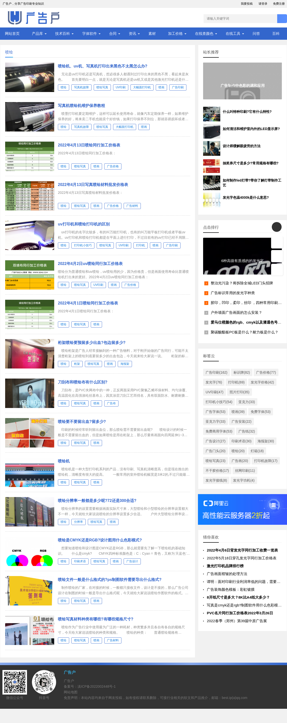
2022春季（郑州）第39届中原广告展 (237, 621)
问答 (256, 33)
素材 (152, 33)
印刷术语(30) (241, 441)
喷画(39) (238, 412)
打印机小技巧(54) (219, 402)
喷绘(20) (238, 451)
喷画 (161, 87)
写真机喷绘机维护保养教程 (81, 106)
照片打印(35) (239, 392)
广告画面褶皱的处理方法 (227, 574)
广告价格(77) (266, 372)
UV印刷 (121, 87)
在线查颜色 (204, 33)
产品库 (37, 33)
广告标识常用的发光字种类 (233, 293)
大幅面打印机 (142, 87)
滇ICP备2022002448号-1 (97, 686)
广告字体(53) (215, 412)
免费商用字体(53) (219, 431)
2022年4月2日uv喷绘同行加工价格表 (90, 264)
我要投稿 (247, 3)
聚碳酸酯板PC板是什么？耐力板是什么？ (244, 332)
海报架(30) (266, 441)
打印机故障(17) (265, 461)
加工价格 (175, 33)
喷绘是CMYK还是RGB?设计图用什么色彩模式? (100, 540)
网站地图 (71, 692)
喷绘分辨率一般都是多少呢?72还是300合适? (97, 501)
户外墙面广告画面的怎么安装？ (236, 312)
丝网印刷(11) (245, 471)
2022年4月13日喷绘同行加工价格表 (89, 145)
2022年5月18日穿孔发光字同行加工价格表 (241, 558)
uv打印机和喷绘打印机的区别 (84, 224)
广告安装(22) (241, 421)
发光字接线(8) (216, 480)
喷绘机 (64, 461)
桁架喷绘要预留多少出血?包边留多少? (92, 343)
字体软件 (89, 33)
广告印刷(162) (216, 372)
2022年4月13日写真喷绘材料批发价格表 (93, 185)
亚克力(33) (246, 402)
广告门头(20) (215, 451)
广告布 (111, 403)
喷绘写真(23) (215, 461)
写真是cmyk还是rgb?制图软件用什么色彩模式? (245, 605)
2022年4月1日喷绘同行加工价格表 (88, 303)
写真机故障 (81, 87)
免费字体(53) (261, 412)
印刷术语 (80, 561)
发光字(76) (214, 382)
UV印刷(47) (214, 392)
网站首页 (12, 33)
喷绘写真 (102, 87)
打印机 (140, 245)
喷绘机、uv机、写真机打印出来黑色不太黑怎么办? (102, 66)
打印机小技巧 (83, 245)
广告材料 (132, 206)
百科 (276, 33)
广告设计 (132, 561)
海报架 (124, 364)
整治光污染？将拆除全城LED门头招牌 (242, 283)
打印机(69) (236, 382)
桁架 (77, 364)
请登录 (263, 3)
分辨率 (78, 522)
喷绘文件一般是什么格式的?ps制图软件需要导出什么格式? (109, 580)
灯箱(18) (257, 451)
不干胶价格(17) (217, 471)
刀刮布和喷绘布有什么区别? (82, 382)
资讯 (132, 33)
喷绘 (63, 87)
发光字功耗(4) (243, 480)
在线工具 (233, 33)
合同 (113, 33)
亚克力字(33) (215, 421)
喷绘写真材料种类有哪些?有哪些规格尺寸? (95, 619)
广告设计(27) (215, 441)
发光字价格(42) (262, 382)
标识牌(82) (242, 372)
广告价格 (113, 166)
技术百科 (62, 33)
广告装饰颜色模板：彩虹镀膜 (231, 589)
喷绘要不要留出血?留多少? (82, 422)
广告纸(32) (246, 431)
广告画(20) (240, 461)
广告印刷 (178, 87)
